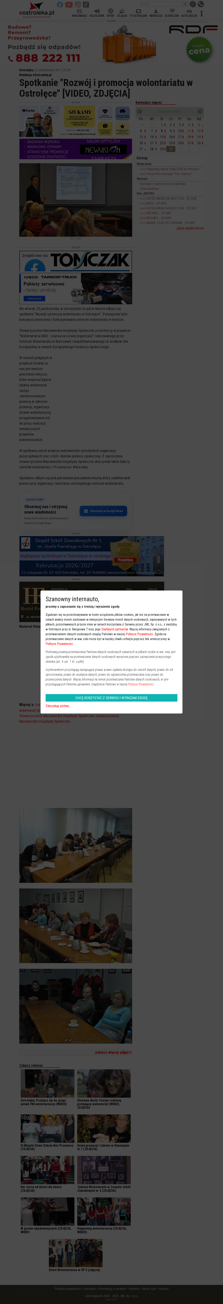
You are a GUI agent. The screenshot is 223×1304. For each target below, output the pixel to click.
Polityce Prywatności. (141, 684)
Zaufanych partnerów (114, 629)
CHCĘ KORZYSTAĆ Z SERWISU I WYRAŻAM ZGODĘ (111, 698)
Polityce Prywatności (139, 634)
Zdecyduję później (57, 706)
